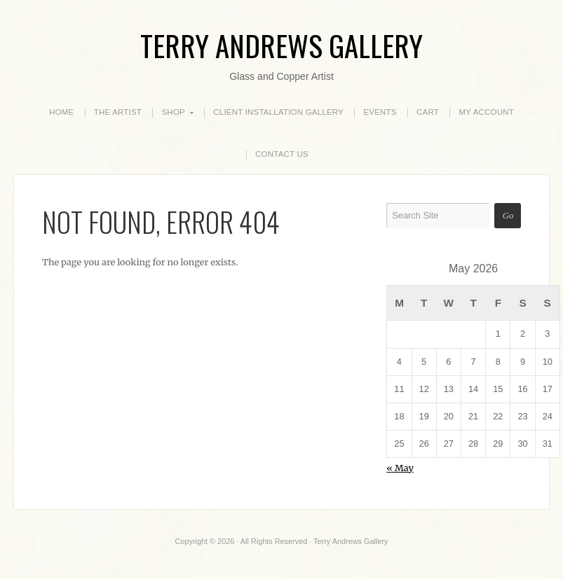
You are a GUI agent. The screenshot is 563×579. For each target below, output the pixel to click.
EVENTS (379, 112)
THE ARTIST (118, 112)
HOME (61, 112)
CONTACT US (281, 154)
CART (427, 112)
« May (400, 467)
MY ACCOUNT (486, 112)
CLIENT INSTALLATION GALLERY (278, 112)
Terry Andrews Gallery (281, 45)
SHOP (173, 113)
